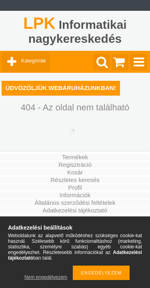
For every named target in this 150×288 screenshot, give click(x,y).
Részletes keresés (75, 179)
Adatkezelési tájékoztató (75, 210)
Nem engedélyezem (45, 277)
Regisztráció (75, 164)
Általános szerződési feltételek (75, 202)
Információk (75, 195)
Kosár (75, 172)
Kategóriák (33, 61)
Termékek (75, 157)
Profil (75, 187)
